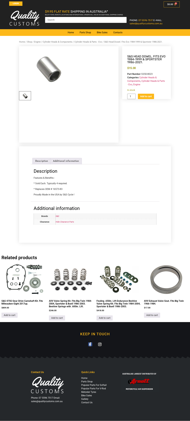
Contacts (117, 32)
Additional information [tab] (66, 161)
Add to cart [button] (9, 315)
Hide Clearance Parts (65, 222)
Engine (37, 42)
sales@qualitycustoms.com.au (146, 23)
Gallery (84, 399)
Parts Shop (85, 32)
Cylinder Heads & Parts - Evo (88, 42)
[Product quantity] (131, 96)
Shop (29, 42)
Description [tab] (41, 161)
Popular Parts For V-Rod (93, 388)
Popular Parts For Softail (94, 385)
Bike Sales (102, 32)
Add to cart (146, 96)
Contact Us (86, 402)
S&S (57, 216)
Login (16, 3)
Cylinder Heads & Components (57, 42)
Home (71, 32)
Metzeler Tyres (88, 392)
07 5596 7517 (145, 20)
